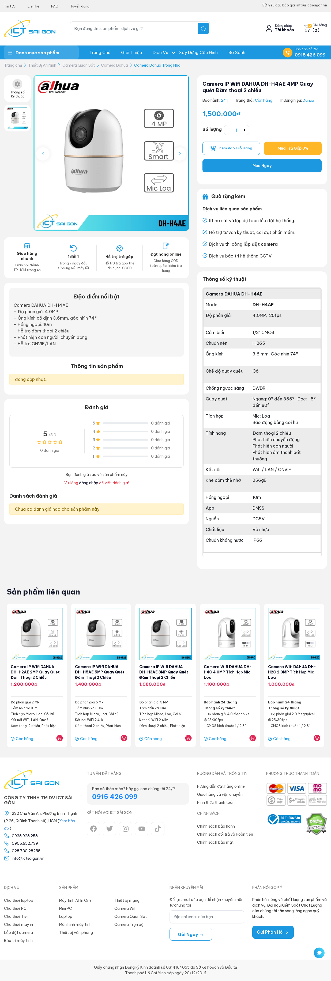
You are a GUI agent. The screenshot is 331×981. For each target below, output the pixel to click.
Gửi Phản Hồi (273, 932)
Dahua (308, 100)
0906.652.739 (25, 843)
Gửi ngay (191, 934)
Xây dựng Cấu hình (198, 52)
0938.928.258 (25, 836)
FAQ (54, 6)
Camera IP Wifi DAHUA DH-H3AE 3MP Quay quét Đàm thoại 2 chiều (164, 672)
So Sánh (236, 52)
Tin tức (10, 6)
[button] (179, 154)
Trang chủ (99, 52)
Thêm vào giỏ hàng (231, 148)
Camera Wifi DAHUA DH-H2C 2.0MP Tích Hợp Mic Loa (292, 672)
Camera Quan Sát (78, 65)
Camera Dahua (114, 65)
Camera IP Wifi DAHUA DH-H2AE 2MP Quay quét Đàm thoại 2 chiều (35, 672)
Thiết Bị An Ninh (42, 65)
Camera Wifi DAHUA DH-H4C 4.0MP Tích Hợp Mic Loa (228, 672)
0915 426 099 (310, 55)
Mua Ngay (262, 166)
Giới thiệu (131, 52)
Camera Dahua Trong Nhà (157, 65)
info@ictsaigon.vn (28, 858)
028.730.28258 (26, 851)
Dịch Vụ (160, 52)
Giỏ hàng (320, 25)
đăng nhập (88, 482)
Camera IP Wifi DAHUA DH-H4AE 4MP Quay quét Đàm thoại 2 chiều (260, 86)
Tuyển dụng (79, 6)
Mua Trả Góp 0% (293, 148)
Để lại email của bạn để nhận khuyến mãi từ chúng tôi (206, 902)
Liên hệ (33, 6)
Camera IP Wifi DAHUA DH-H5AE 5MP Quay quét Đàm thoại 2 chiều (100, 672)
